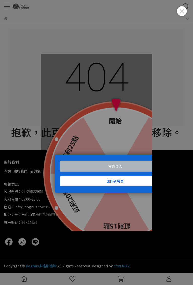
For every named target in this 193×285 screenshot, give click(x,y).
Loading (96, 142)
